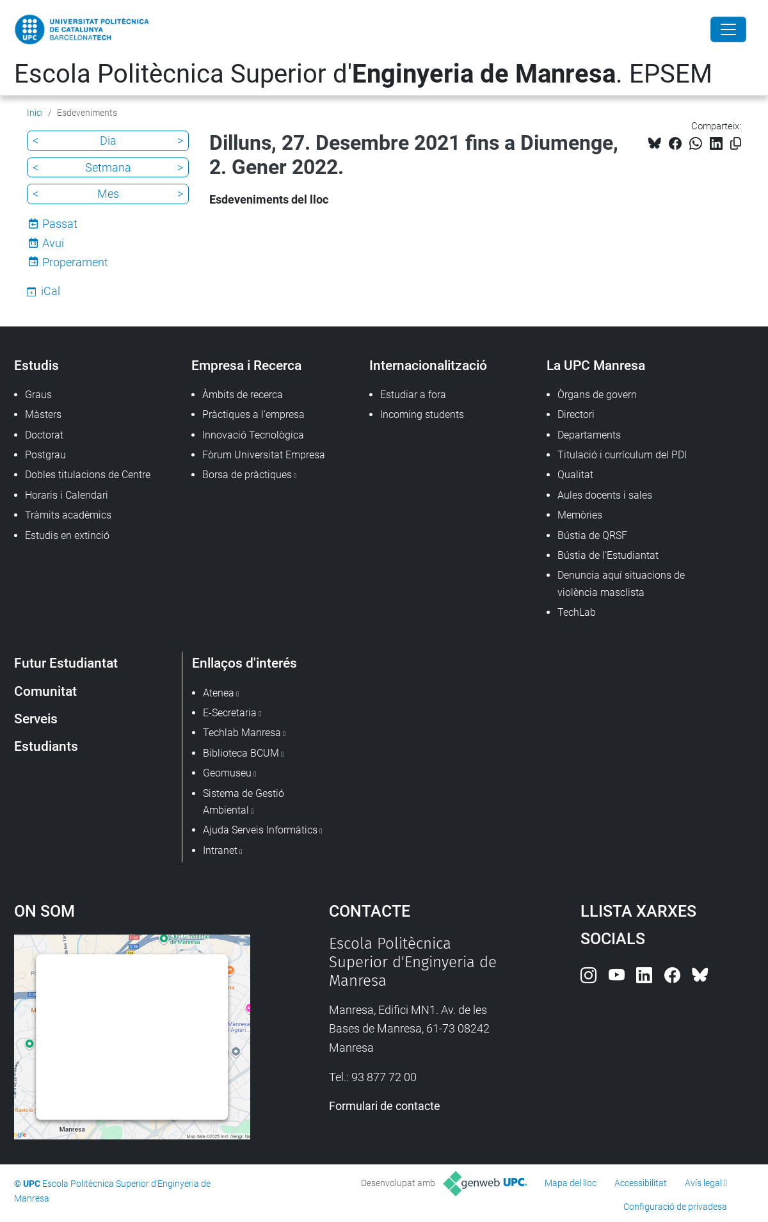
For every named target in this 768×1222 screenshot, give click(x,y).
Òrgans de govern (597, 395)
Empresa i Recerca (246, 365)
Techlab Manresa (242, 733)
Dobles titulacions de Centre (87, 475)
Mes (108, 193)
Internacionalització (428, 365)
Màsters (43, 414)
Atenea (218, 693)
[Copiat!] (735, 143)
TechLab (576, 612)
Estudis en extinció (67, 535)
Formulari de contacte (384, 1106)
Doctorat (44, 435)
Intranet (220, 850)
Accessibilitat (640, 1183)
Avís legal (703, 1183)
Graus (38, 395)
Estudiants (46, 746)
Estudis (36, 365)
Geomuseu (227, 773)
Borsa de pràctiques (247, 475)
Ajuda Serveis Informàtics (260, 830)
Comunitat (45, 691)
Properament (75, 262)
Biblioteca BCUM (241, 753)
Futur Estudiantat (66, 663)
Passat (59, 223)
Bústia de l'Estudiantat (608, 555)
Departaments (589, 435)
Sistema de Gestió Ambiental (243, 801)
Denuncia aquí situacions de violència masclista (621, 583)
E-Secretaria (230, 713)
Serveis (36, 719)
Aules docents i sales (604, 495)
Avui (53, 243)
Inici (35, 113)
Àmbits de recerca (242, 395)
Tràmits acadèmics (68, 515)
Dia (108, 140)
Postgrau (45, 455)
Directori (576, 414)
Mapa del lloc (570, 1183)
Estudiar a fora (413, 395)
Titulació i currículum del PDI (622, 455)
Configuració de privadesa (675, 1207)
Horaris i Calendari (66, 495)
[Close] (728, 29)
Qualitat (575, 475)
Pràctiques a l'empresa (253, 414)
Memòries (579, 515)
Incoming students (422, 414)
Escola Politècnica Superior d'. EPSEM (363, 74)
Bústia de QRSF (592, 535)
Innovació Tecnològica (253, 435)
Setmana (108, 167)
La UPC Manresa (596, 365)
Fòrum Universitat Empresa (263, 455)
